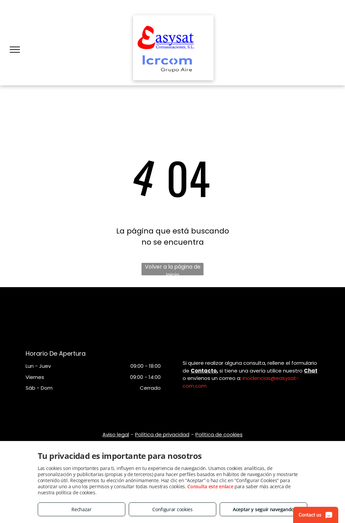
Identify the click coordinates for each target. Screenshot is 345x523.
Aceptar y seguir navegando (263, 509)
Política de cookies (219, 434)
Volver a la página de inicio (172, 269)
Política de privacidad (162, 434)
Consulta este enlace (210, 486)
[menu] (15, 49)
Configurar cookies (172, 509)
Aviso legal (115, 434)
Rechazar (81, 509)
